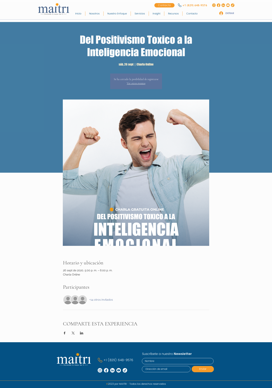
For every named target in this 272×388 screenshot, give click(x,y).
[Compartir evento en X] (73, 333)
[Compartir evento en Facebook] (64, 333)
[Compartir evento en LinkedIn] (81, 333)
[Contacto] (164, 5)
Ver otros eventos (136, 83)
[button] (140, 13)
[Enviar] (203, 369)
